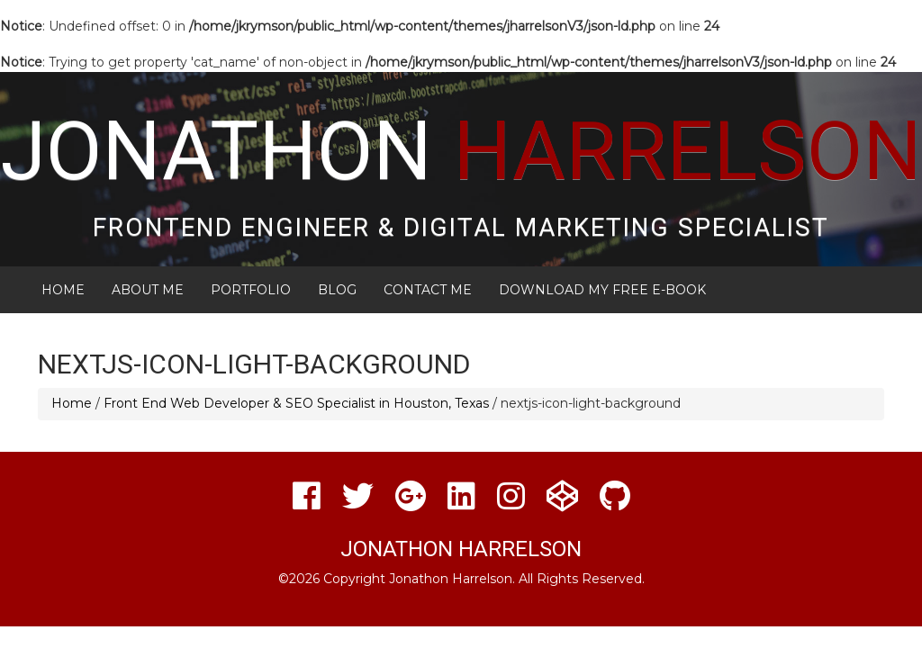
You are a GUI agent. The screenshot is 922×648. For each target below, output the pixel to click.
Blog (337, 290)
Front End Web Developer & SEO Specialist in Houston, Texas (296, 403)
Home (63, 290)
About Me (148, 290)
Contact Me (428, 290)
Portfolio (251, 290)
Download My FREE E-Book (602, 290)
